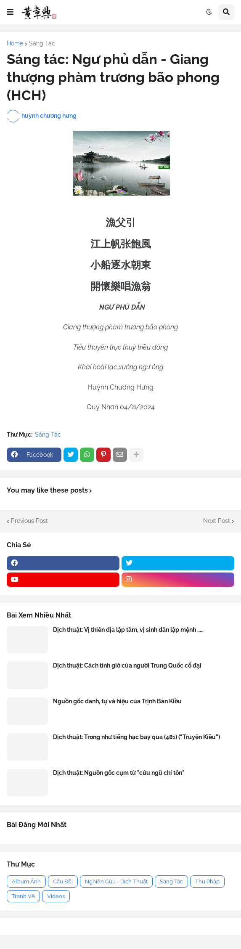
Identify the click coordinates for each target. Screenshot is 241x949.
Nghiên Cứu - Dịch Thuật (116, 881)
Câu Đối (63, 881)
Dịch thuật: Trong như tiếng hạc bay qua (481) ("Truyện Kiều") (136, 737)
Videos (56, 896)
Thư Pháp (207, 881)
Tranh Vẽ (23, 896)
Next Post (216, 520)
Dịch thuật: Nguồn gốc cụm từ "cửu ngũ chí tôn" (119, 772)
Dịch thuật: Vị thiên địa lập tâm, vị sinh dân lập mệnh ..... (128, 629)
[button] (10, 12)
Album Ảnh (26, 881)
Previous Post (29, 520)
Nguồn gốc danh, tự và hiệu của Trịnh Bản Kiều (117, 701)
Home (15, 43)
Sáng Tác (42, 43)
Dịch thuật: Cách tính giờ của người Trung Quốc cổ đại (127, 665)
